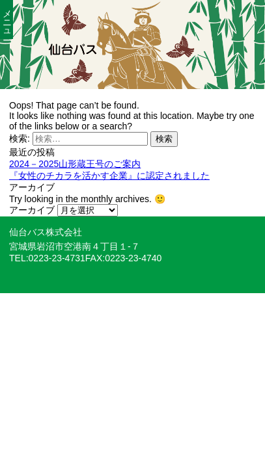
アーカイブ (32, 210)
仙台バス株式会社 (45, 232)
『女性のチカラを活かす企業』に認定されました (109, 175)
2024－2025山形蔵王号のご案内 (75, 164)
